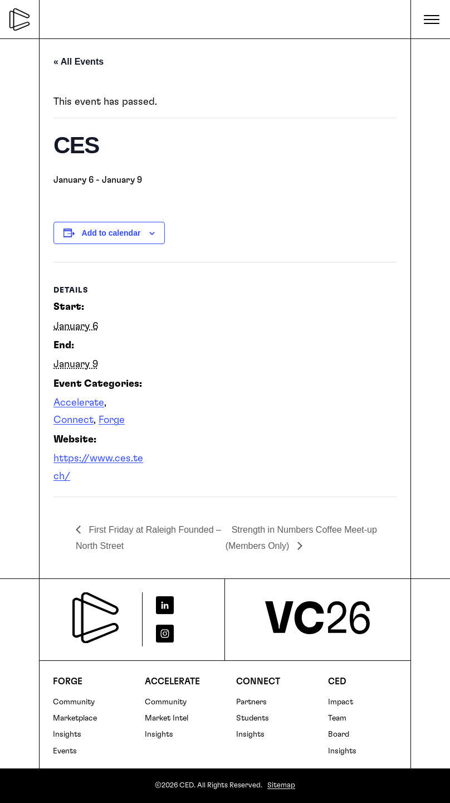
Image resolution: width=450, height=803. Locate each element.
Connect (73, 420)
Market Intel (166, 718)
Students (252, 718)
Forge (112, 420)
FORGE (67, 681)
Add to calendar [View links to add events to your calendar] (111, 232)
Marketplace (75, 718)
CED (337, 681)
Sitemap (281, 785)
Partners (251, 702)
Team (337, 718)
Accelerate (78, 403)
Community (74, 702)
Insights (67, 734)
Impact (340, 702)
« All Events (78, 61)
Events (65, 751)
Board (338, 734)
